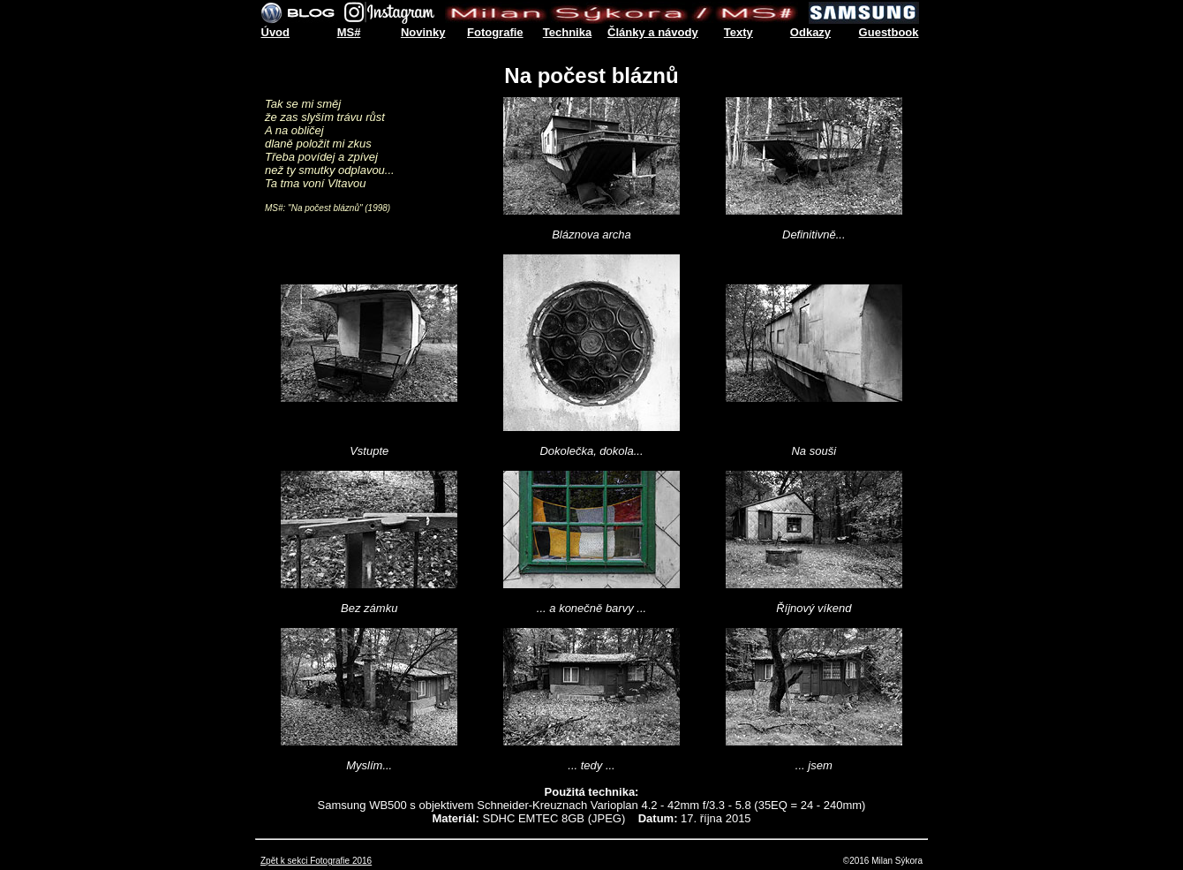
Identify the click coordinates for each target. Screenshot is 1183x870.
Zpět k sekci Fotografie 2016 (316, 861)
